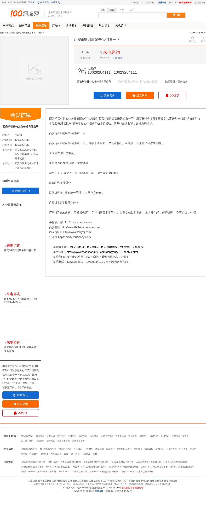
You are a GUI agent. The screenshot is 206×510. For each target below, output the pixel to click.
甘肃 (161, 481)
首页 (2, 32)
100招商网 (26, 13)
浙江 (86, 481)
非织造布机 (172, 449)
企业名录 (71, 25)
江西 (100, 481)
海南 (133, 481)
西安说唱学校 (109, 247)
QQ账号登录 (43, 2)
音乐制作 (137, 247)
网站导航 (151, 2)
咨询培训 (83, 436)
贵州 (143, 481)
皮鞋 (66, 454)
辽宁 (65, 481)
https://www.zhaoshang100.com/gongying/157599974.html (102, 252)
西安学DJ (93, 247)
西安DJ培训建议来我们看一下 (20, 250)
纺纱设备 (149, 449)
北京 (30, 481)
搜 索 (176, 15)
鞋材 (95, 454)
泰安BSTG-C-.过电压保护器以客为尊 (90, 467)
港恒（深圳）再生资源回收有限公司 (64, 462)
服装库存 (110, 449)
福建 (96, 481)
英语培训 (165, 436)
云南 (147, 481)
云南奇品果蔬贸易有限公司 (175, 462)
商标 (77, 454)
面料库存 (138, 449)
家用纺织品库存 (124, 449)
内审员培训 (121, 436)
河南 (110, 481)
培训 (40, 32)
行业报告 (78, 449)
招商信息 (24, 25)
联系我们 (173, 2)
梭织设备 (44, 454)
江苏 (81, 481)
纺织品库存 (56, 454)
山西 (54, 481)
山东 (105, 481)
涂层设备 (183, 449)
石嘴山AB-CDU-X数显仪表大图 (72, 471)
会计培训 (154, 436)
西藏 (152, 481)
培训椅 (185, 436)
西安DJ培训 (77, 247)
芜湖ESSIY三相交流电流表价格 (103, 471)
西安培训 (182, 81)
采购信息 (87, 25)
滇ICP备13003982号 (81, 487)
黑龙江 (76, 481)
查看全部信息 (21, 190)
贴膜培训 (40, 436)
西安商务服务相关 (48, 449)
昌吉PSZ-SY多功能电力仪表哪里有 (137, 471)
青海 (166, 481)
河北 (49, 481)
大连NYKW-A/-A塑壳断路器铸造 (123, 467)
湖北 (114, 481)
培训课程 (61, 436)
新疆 (175, 481)
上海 (35, 481)
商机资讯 (120, 25)
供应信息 (41, 25)
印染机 (193, 449)
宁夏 (171, 481)
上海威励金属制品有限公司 (96, 462)
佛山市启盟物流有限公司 (122, 462)
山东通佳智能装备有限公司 (33, 462)
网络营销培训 (27, 436)
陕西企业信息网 (14, 32)
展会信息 (104, 25)
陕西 (157, 481)
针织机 (24, 454)
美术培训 (143, 436)
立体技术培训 (27, 440)
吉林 (70, 481)
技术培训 (51, 436)
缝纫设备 (160, 449)
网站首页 (8, 25)
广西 (129, 481)
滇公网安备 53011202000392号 (106, 487)
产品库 (56, 25)
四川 (138, 481)
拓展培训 (94, 436)
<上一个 (193, 32)
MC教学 (125, 247)
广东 (124, 481)
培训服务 (40, 440)
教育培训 (132, 436)
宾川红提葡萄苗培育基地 (32, 467)
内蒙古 (60, 481)
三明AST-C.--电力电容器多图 (154, 467)
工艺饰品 (86, 454)
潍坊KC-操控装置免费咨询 (182, 467)
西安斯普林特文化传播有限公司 (94, 81)
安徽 (91, 481)
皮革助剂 (89, 449)
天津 (40, 481)
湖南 (119, 481)
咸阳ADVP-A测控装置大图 (58, 467)
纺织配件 (34, 454)
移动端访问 (199, 2)
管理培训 (72, 436)
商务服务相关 (29, 32)
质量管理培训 (78, 440)
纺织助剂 (99, 449)
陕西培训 (170, 81)
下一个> (202, 32)
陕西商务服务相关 (29, 449)
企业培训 (176, 436)
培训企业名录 (65, 449)
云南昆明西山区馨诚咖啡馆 (148, 462)
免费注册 (55, 2)
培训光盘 (51, 440)
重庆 (45, 481)
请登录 (31, 2)
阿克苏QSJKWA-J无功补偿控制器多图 (38, 471)
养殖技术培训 (63, 440)
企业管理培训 (107, 436)
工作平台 (137, 2)
